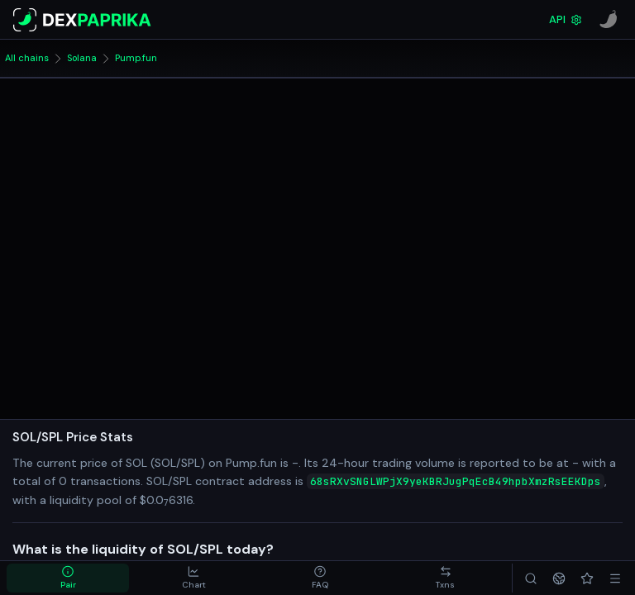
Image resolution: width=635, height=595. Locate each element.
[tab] (68, 578)
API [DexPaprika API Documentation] (565, 19)
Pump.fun (136, 58)
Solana (82, 58)
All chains (27, 58)
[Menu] (615, 578)
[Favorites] (587, 578)
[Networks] (559, 578)
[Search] (531, 578)
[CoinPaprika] (608, 20)
